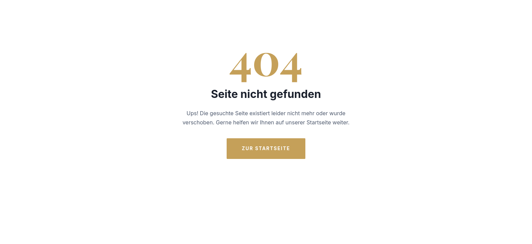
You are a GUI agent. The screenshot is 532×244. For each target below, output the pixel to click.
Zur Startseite (266, 148)
